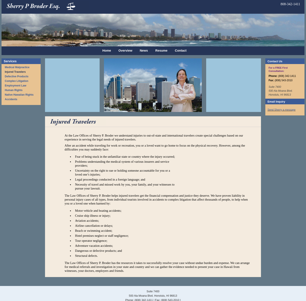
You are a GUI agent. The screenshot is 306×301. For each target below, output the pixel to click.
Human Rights (13, 90)
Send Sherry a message (282, 109)
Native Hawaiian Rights (19, 94)
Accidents (11, 99)
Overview (125, 50)
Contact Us (275, 61)
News (144, 50)
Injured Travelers (15, 71)
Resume (161, 50)
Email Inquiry (276, 101)
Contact (181, 50)
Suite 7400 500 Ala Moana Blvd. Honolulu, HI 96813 (281, 90)
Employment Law (15, 85)
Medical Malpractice (17, 67)
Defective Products (16, 76)
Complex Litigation (16, 81)
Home (106, 50)
